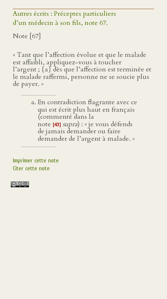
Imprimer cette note (36, 160)
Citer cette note (31, 168)
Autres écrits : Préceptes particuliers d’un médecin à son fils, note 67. (64, 18)
